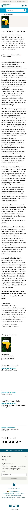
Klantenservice (14, 456)
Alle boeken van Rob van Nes (9, 324)
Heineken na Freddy (9, 370)
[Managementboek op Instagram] (18, 506)
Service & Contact (21, 497)
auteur (3, 298)
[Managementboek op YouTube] (14, 506)
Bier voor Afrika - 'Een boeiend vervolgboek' (13, 406)
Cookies (8, 495)
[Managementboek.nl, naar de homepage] (5, 6)
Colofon (17, 493)
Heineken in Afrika (6, 43)
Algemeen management (8, 14)
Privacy (22, 493)
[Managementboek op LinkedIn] (10, 506)
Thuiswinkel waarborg (13, 491)
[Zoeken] (15, 10)
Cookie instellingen (16, 495)
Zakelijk (14, 460)
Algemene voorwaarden (8, 493)
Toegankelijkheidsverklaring (8, 497)
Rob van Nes (6, 54)
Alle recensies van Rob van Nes (10, 326)
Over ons (14, 499)
